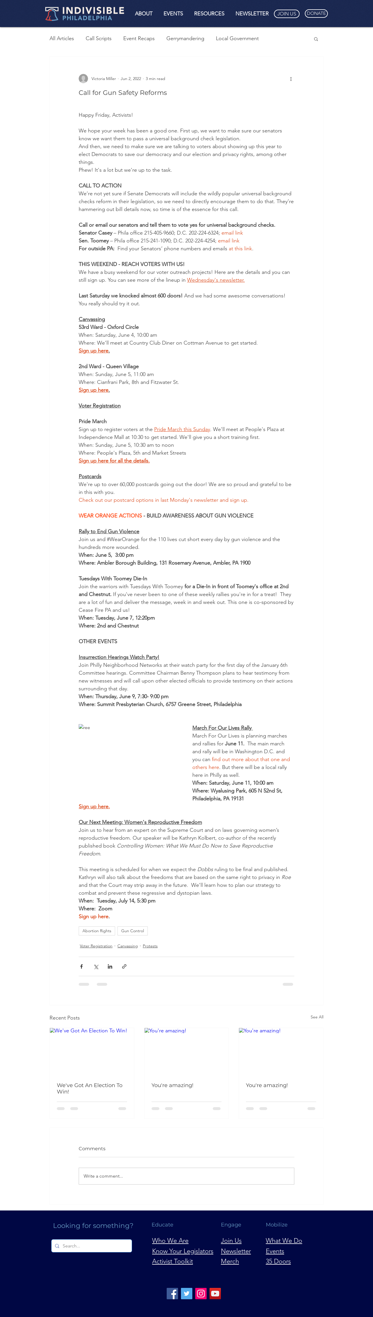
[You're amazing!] (187, 1051)
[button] (143, 14)
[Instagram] (201, 1293)
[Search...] (91, 1246)
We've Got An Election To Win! (89, 1088)
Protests (150, 946)
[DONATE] (316, 13)
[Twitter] (186, 1293)
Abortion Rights (96, 930)
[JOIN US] (287, 14)
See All (317, 1017)
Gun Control (132, 930)
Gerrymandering (185, 38)
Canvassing (127, 946)
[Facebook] (172, 1293)
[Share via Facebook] (81, 966)
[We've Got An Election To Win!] (92, 1051)
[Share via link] (124, 966)
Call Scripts (99, 38)
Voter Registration (96, 946)
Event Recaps (139, 38)
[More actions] (290, 78)
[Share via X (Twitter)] (95, 966)
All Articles (62, 38)
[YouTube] (215, 1293)
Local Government (237, 38)
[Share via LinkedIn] (110, 966)
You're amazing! (172, 1085)
